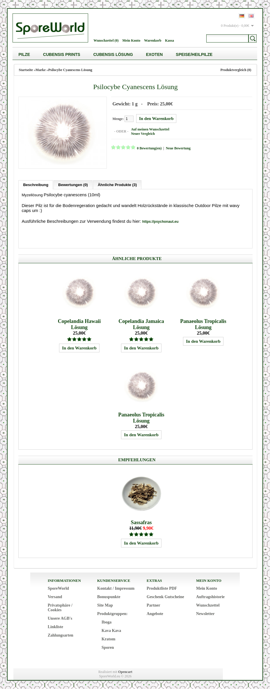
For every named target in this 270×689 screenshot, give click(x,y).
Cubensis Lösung (113, 54)
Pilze (24, 54)
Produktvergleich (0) (235, 70)
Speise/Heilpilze (194, 54)
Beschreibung (35, 184)
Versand (55, 596)
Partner (153, 605)
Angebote (155, 613)
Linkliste (55, 626)
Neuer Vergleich (142, 134)
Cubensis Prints (61, 54)
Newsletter (205, 613)
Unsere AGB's (60, 618)
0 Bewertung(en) (148, 148)
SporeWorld (58, 588)
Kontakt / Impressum (115, 588)
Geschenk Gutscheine (165, 596)
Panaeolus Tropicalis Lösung (203, 324)
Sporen (108, 647)
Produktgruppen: (112, 613)
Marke (40, 70)
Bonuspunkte (108, 596)
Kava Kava (111, 630)
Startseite (26, 70)
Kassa (169, 40)
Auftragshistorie (210, 596)
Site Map (105, 605)
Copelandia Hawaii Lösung (79, 324)
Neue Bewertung (178, 148)
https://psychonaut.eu (160, 221)
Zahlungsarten (60, 635)
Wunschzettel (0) (105, 40)
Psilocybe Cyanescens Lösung (70, 70)
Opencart (125, 671)
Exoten (154, 54)
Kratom (108, 639)
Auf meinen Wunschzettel (150, 129)
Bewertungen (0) (73, 184)
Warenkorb (152, 40)
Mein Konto (131, 40)
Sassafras (141, 522)
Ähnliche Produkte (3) (117, 184)
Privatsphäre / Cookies (60, 607)
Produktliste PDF (162, 588)
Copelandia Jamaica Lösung (141, 324)
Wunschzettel (208, 605)
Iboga (106, 622)
